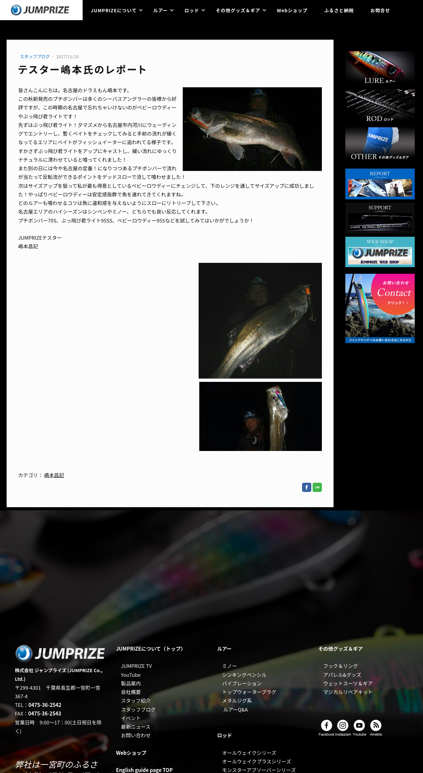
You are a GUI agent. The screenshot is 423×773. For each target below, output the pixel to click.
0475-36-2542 (44, 704)
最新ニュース (135, 726)
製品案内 (131, 683)
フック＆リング (340, 665)
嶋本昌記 (54, 474)
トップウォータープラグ (249, 691)
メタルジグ (234, 700)
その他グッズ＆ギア (238, 10)
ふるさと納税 (339, 10)
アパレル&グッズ (342, 674)
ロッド (191, 10)
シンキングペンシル (244, 674)
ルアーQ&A (235, 709)
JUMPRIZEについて (114, 10)
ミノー (229, 665)
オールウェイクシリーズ (249, 752)
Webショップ (292, 10)
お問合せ (380, 10)
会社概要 (131, 691)
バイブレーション (242, 683)
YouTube (131, 674)
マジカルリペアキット (348, 691)
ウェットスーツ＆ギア (348, 683)
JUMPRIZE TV (136, 665)
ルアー (160, 10)
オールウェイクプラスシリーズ (256, 761)
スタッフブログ (35, 56)
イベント (131, 717)
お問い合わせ (136, 735)
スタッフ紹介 (136, 700)
